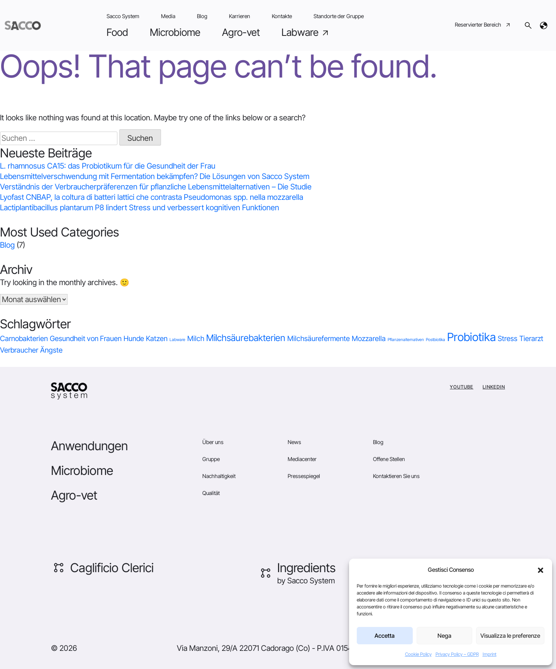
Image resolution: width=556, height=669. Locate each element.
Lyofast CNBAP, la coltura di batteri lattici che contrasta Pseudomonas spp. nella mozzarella (151, 197)
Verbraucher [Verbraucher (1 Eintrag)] (19, 350)
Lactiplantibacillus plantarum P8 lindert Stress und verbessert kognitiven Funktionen (139, 207)
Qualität (211, 493)
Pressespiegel (304, 476)
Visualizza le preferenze (510, 635)
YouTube (461, 387)
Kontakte (282, 16)
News (294, 442)
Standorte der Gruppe (339, 16)
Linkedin (494, 387)
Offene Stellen (389, 459)
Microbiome (175, 32)
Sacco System (123, 16)
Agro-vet (241, 32)
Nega (444, 635)
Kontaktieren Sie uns (396, 476)
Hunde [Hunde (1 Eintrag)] (134, 338)
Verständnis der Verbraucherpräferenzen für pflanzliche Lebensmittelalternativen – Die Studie (156, 186)
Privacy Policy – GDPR (457, 654)
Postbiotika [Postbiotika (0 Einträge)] (435, 339)
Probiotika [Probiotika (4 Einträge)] (471, 337)
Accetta (385, 635)
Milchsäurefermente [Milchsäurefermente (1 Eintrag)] (318, 338)
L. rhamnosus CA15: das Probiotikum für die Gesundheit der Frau (107, 166)
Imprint (490, 654)
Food (117, 32)
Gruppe (211, 459)
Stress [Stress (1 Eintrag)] (507, 338)
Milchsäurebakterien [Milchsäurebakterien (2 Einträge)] (245, 337)
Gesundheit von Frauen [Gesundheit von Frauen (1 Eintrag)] (86, 338)
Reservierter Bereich (483, 25)
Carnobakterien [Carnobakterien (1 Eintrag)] (24, 338)
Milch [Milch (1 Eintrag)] (195, 338)
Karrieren (239, 16)
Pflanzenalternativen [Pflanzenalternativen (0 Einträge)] (406, 339)
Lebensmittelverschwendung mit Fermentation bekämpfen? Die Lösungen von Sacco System (154, 176)
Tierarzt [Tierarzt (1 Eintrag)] (531, 338)
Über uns (213, 442)
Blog (202, 16)
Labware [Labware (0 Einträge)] (177, 339)
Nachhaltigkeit (219, 476)
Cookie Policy (418, 654)
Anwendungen (89, 445)
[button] (540, 570)
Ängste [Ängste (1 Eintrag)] (51, 350)
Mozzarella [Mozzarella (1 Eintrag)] (369, 338)
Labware (305, 32)
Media (168, 16)
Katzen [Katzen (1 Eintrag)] (157, 338)
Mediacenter (302, 459)
